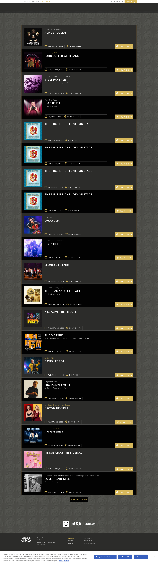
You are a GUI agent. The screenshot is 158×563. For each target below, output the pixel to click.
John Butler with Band (62, 56)
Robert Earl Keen (57, 478)
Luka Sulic (52, 220)
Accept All (140, 557)
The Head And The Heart (62, 290)
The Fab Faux (54, 335)
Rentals (70, 543)
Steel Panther (55, 79)
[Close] (154, 556)
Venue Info (88, 538)
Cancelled (124, 211)
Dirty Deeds (53, 243)
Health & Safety (89, 543)
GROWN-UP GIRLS (56, 408)
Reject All (125, 557)
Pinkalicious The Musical (63, 452)
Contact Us (88, 541)
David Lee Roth (55, 361)
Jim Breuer (52, 103)
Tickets (70, 541)
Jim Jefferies (54, 431)
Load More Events (79, 499)
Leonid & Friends (57, 264)
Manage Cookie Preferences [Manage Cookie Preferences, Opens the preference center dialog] (105, 557)
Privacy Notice (64, 561)
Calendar (71, 538)
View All (133, 16)
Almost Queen (55, 32)
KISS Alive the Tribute (61, 311)
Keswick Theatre (30, 7)
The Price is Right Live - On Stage (68, 123)
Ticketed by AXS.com (77, 16)
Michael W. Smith (57, 384)
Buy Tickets (45, 2)
